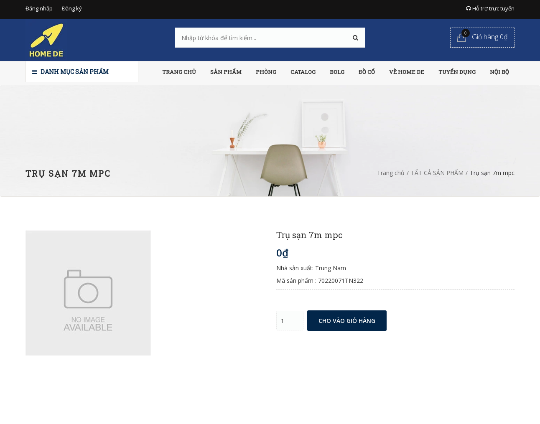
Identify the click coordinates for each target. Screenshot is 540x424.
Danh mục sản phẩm (70, 72)
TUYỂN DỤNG (457, 72)
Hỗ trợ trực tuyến (490, 8)
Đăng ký (72, 8)
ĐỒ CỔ (367, 72)
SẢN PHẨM (226, 72)
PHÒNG (266, 72)
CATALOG (303, 72)
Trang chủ (391, 173)
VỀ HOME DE (406, 72)
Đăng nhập (39, 8)
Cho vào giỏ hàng (346, 321)
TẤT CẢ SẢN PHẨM (437, 173)
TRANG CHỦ (179, 72)
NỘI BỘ (499, 72)
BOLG (337, 72)
